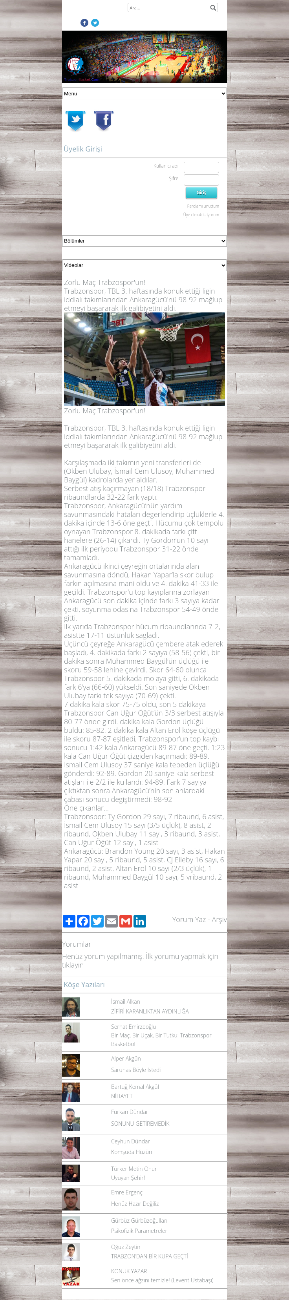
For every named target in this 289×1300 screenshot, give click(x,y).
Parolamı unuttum (203, 206)
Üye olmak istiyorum (201, 214)
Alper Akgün (126, 1058)
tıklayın (73, 965)
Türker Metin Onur (134, 1168)
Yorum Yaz (189, 919)
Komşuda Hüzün (131, 1152)
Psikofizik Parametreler (139, 1230)
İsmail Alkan (125, 1001)
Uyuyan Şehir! (128, 1177)
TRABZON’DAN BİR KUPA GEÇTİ (149, 1256)
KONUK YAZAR (129, 1271)
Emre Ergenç (127, 1192)
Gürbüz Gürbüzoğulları (139, 1220)
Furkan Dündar (129, 1112)
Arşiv (219, 919)
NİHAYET (122, 1096)
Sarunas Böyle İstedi (136, 1070)
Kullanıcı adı (166, 165)
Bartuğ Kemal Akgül (135, 1086)
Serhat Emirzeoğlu (133, 1026)
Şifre (173, 178)
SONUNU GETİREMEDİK (140, 1123)
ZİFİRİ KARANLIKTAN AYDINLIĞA (150, 1011)
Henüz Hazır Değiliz (135, 1203)
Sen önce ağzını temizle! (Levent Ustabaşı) (162, 1280)
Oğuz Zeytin (126, 1247)
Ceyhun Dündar (130, 1141)
